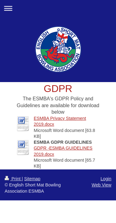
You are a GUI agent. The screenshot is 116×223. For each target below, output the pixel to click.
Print (13, 178)
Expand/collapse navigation (58, 8)
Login (106, 178)
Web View (101, 184)
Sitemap (32, 178)
